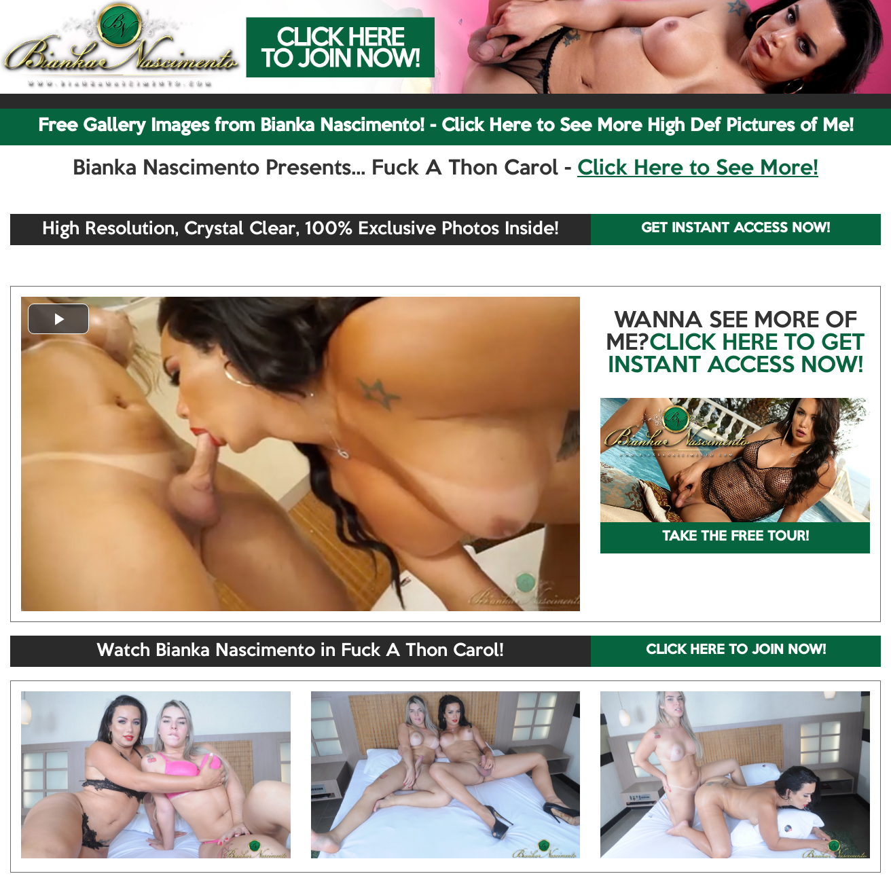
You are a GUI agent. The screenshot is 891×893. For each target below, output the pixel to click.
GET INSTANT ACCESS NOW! (735, 229)
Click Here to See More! (697, 169)
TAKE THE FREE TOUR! (735, 537)
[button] (58, 319)
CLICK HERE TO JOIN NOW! (736, 650)
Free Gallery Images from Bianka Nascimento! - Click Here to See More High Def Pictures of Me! (446, 126)
